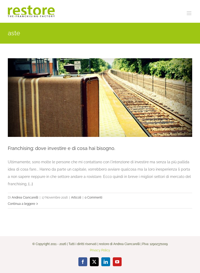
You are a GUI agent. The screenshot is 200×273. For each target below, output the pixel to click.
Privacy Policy (100, 250)
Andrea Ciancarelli (25, 197)
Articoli (76, 197)
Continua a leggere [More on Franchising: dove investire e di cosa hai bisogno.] (21, 204)
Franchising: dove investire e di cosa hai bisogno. (61, 148)
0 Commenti (93, 197)
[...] (30, 184)
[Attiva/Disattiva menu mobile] (189, 13)
